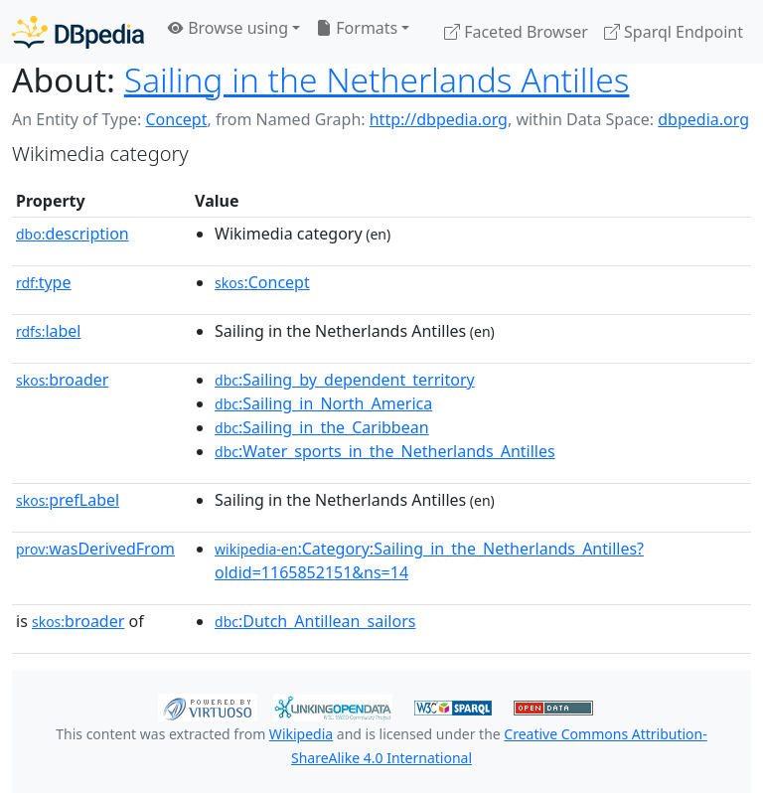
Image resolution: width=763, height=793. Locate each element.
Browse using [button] (228, 28)
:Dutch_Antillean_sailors (315, 621)
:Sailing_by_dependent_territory (345, 380)
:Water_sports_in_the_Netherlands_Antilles (385, 451)
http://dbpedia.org (439, 119)
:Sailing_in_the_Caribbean (322, 427)
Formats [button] (356, 28)
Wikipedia (301, 733)
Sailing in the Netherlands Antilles (377, 79)
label (48, 331)
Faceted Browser (516, 32)
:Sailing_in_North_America (323, 403)
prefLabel (67, 500)
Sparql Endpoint (673, 32)
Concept (176, 119)
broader (62, 380)
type (44, 282)
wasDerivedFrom (95, 548)
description (72, 233)
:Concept (262, 282)
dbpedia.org (703, 119)
